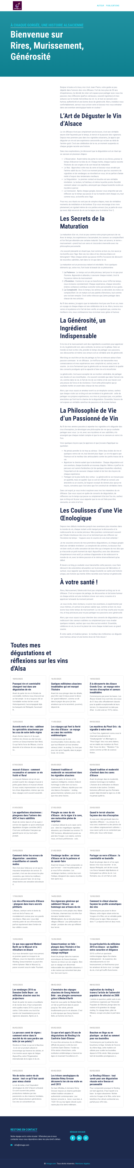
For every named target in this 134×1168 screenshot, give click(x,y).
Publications (112, 5)
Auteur (100, 5)
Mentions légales (82, 1163)
